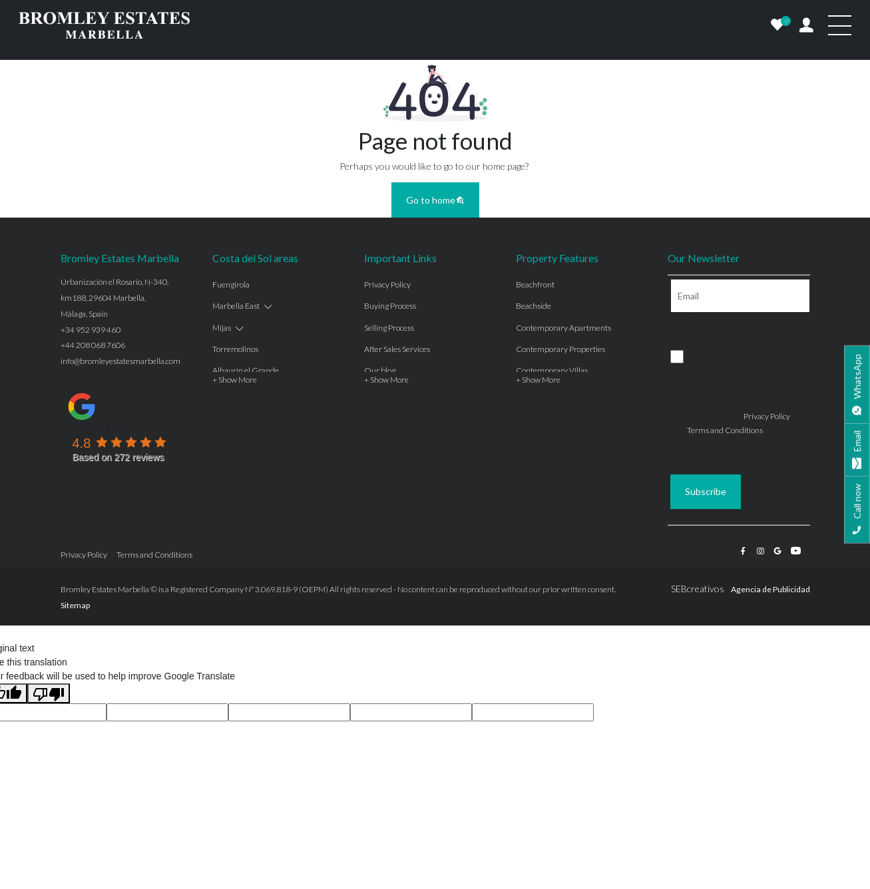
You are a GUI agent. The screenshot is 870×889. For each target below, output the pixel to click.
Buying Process (390, 306)
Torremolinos (235, 349)
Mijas (221, 328)
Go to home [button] (435, 200)
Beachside (533, 306)
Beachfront (535, 284)
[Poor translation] (48, 693)
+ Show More (234, 380)
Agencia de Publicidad (770, 589)
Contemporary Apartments (563, 328)
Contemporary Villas (552, 370)
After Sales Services (397, 349)
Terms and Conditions (725, 430)
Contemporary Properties (560, 349)
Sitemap (75, 605)
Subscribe (705, 491)
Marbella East (236, 306)
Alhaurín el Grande (245, 370)
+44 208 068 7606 (93, 345)
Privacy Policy (387, 284)
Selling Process (389, 328)
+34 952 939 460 (90, 330)
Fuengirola (231, 284)
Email (683, 319)
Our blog (379, 370)
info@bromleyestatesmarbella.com (120, 361)
